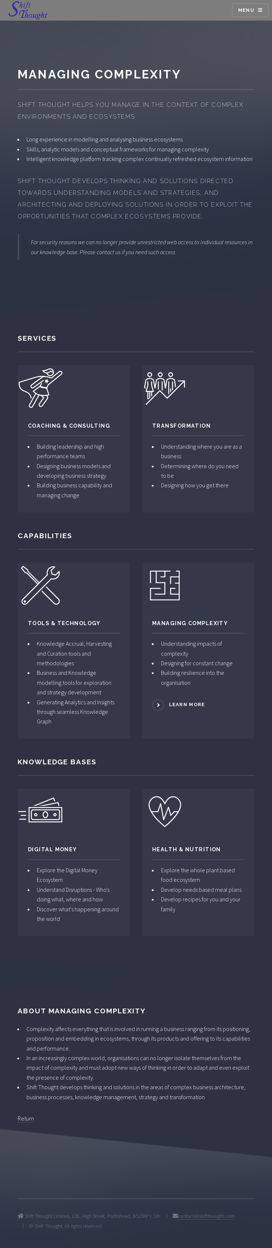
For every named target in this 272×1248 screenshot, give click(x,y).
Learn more (187, 705)
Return (26, 1118)
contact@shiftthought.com (206, 1216)
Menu (246, 10)
